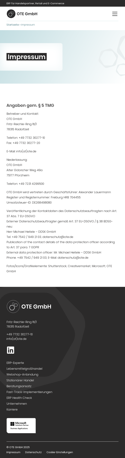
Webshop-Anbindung (22, 374)
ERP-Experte (15, 363)
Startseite (13, 24)
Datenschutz (33, 452)
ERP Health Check (19, 398)
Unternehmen (17, 404)
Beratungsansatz (19, 386)
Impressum (13, 452)
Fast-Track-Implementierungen (29, 392)
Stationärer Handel (20, 380)
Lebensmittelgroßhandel (24, 369)
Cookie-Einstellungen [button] (60, 452)
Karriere (12, 409)
